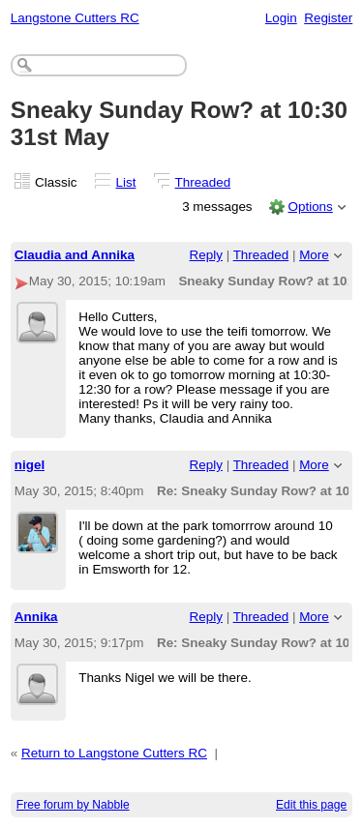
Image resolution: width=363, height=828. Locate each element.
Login (281, 18)
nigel (30, 465)
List (126, 182)
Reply (206, 255)
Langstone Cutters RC (75, 18)
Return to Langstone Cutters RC (114, 753)
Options (309, 206)
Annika (36, 616)
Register (328, 18)
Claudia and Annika (75, 255)
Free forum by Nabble (73, 805)
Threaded (203, 182)
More (314, 255)
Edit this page (311, 805)
